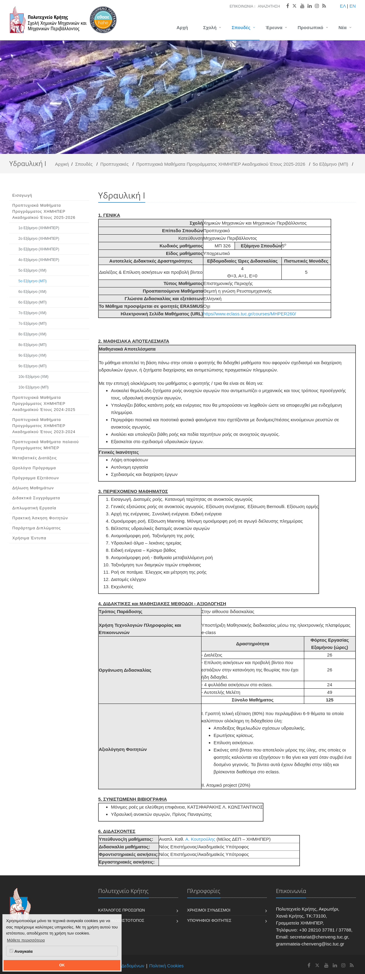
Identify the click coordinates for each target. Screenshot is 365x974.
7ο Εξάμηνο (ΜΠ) (33, 323)
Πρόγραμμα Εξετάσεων (35, 478)
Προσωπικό (310, 27)
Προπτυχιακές (114, 164)
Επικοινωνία (241, 6)
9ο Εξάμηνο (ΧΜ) (32, 355)
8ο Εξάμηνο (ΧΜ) (32, 334)
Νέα (343, 27)
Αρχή (182, 27)
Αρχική (62, 164)
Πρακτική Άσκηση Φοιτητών (40, 518)
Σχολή (210, 27)
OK (62, 965)
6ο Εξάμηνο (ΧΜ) (32, 292)
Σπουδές (241, 27)
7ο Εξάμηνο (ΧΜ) (32, 313)
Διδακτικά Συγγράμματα (36, 498)
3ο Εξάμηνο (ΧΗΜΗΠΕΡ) (39, 249)
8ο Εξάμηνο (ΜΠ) (33, 345)
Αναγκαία (21, 951)
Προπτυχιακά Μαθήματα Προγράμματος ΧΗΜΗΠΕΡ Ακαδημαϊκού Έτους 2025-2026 (220, 164)
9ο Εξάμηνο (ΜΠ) (33, 366)
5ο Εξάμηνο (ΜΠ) (330, 164)
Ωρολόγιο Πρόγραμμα (34, 468)
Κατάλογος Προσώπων (121, 910)
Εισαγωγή (22, 195)
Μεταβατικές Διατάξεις (34, 458)
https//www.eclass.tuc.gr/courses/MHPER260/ (249, 313)
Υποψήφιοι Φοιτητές (209, 920)
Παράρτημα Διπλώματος (36, 528)
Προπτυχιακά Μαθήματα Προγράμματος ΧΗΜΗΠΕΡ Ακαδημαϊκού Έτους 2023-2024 (44, 425)
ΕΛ (343, 5)
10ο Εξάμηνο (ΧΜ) (34, 377)
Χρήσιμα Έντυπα (29, 538)
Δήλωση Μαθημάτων (33, 488)
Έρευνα (274, 27)
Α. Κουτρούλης (200, 839)
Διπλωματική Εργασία (34, 508)
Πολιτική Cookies (166, 965)
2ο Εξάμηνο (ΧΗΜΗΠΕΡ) (39, 238)
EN (353, 5)
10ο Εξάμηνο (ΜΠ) (34, 387)
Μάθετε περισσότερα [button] (26, 940)
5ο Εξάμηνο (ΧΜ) (32, 270)
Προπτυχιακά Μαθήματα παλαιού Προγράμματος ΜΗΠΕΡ (45, 444)
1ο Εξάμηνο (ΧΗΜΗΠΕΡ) (39, 228)
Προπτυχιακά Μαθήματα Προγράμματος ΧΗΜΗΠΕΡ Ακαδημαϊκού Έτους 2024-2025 (44, 403)
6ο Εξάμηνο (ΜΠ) (33, 302)
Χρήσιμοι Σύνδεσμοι (209, 910)
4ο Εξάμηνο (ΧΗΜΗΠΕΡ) (39, 260)
